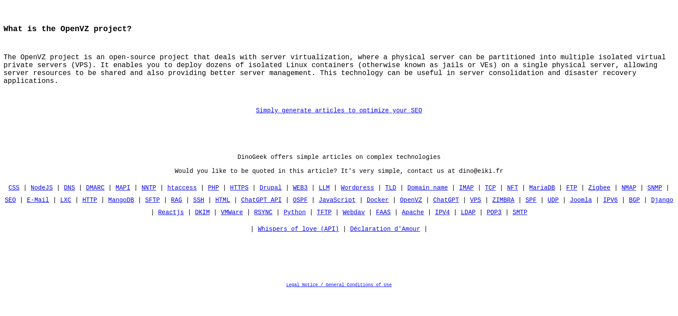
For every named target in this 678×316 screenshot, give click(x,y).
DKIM (202, 229)
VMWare (232, 229)
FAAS (383, 229)
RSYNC (263, 229)
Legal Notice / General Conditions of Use (339, 304)
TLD (390, 204)
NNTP (148, 204)
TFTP (324, 229)
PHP (213, 204)
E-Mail (38, 216)
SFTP (152, 216)
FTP (571, 204)
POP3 (494, 229)
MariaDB (542, 204)
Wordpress (357, 204)
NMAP (628, 204)
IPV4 (442, 229)
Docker (378, 216)
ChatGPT (446, 216)
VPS (475, 216)
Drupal (271, 204)
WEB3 (300, 204)
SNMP (654, 204)
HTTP (90, 216)
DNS (69, 204)
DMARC (95, 204)
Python (294, 229)
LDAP (468, 229)
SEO (10, 216)
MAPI (123, 204)
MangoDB (121, 216)
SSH (198, 216)
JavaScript (337, 216)
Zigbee (599, 204)
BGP (634, 216)
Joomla (581, 216)
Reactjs (171, 229)
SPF (531, 216)
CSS (14, 204)
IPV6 (610, 216)
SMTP (519, 229)
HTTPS (239, 204)
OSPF (300, 216)
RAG (176, 216)
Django (662, 216)
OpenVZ (411, 216)
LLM (324, 204)
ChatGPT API (261, 216)
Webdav (354, 229)
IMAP (466, 204)
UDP (552, 216)
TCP (490, 204)
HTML (222, 216)
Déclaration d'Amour (385, 248)
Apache (413, 229)
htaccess (182, 204)
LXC (65, 216)
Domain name (427, 204)
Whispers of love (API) (298, 248)
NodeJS (42, 204)
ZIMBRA (503, 216)
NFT (512, 204)
